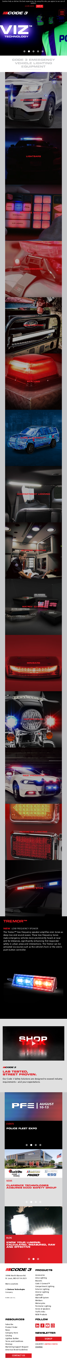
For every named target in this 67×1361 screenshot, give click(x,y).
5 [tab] (43, 51)
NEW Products (41, 1312)
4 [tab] (38, 51)
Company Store (11, 1331)
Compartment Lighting (44, 1284)
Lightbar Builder (12, 1336)
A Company (15, 1289)
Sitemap (8, 1342)
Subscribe (9, 1322)
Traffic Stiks (40, 1310)
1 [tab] (24, 51)
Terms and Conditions (14, 1339)
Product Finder (11, 1325)
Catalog (8, 1334)
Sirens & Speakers (42, 1307)
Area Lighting (41, 1276)
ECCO (18, 1267)
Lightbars (39, 1293)
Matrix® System (42, 1296)
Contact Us (18, 1354)
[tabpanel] (33, 32)
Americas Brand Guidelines (16, 1348)
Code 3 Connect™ (42, 1281)
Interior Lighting (42, 1290)
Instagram (53, 1323)
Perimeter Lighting (43, 1304)
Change (39, 1345)
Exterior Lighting (42, 1287)
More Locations (11, 1282)
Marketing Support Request (17, 1345)
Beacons (38, 1279)
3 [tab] (33, 51)
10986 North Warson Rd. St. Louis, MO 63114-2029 (16, 1275)
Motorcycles (40, 1301)
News (7, 1328)
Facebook (42, 1323)
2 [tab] (29, 51)
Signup (48, 1337)
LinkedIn (37, 1323)
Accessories (40, 1273)
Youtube (48, 1323)
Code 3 (15, 13)
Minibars (39, 1298)
